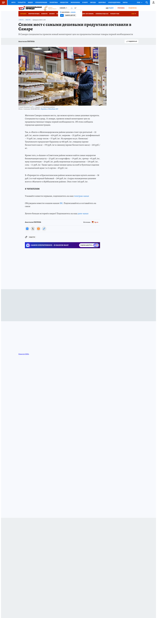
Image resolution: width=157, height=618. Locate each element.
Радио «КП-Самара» (87, 13)
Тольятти (22, 2)
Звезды (93, 2)
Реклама (121, 8)
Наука (125, 2)
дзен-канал (83, 213)
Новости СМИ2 (23, 354)
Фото (13, 2)
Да (62, 15)
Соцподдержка (114, 2)
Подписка (132, 8)
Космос (52, 13)
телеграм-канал (81, 196)
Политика (54, 2)
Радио (111, 8)
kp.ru (96, 222)
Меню (2, 2)
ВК (61, 203)
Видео (30, 2)
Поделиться (131, 41)
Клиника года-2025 (102, 13)
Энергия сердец (33, 13)
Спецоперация (41, 2)
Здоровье (102, 2)
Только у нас (114, 13)
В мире (85, 2)
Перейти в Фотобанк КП (49, 109)
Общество (64, 2)
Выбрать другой (70, 15)
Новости (44, 13)
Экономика (75, 2)
